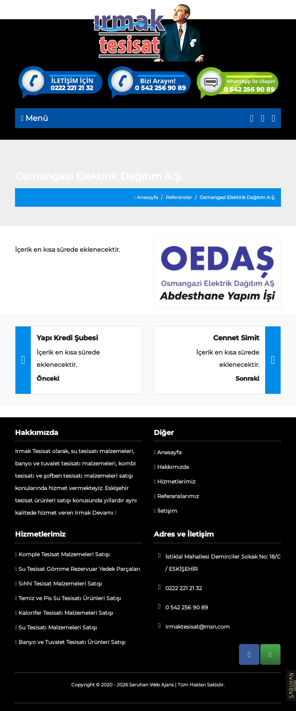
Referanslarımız (176, 496)
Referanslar (179, 197)
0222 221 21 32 (71, 88)
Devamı (104, 512)
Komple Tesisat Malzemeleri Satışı (62, 554)
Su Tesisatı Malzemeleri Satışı (56, 627)
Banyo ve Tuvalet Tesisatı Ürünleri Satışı (70, 642)
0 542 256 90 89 (160, 88)
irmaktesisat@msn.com (192, 626)
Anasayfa (146, 197)
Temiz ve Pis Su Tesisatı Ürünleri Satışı (68, 598)
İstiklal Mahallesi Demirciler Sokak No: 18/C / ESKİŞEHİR (217, 562)
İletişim (165, 510)
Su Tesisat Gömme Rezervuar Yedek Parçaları (77, 568)
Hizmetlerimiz (174, 481)
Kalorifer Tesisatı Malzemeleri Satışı (64, 612)
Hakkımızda (171, 466)
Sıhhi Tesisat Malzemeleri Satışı (58, 583)
